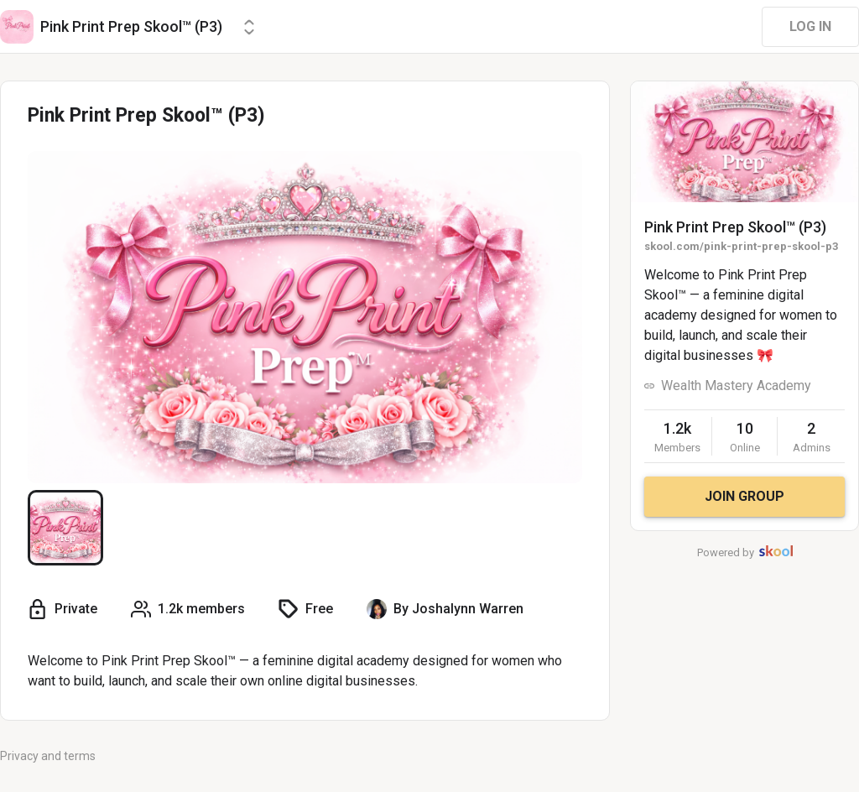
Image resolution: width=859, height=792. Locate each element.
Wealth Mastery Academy (736, 385)
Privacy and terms (48, 756)
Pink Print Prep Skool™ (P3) (735, 227)
